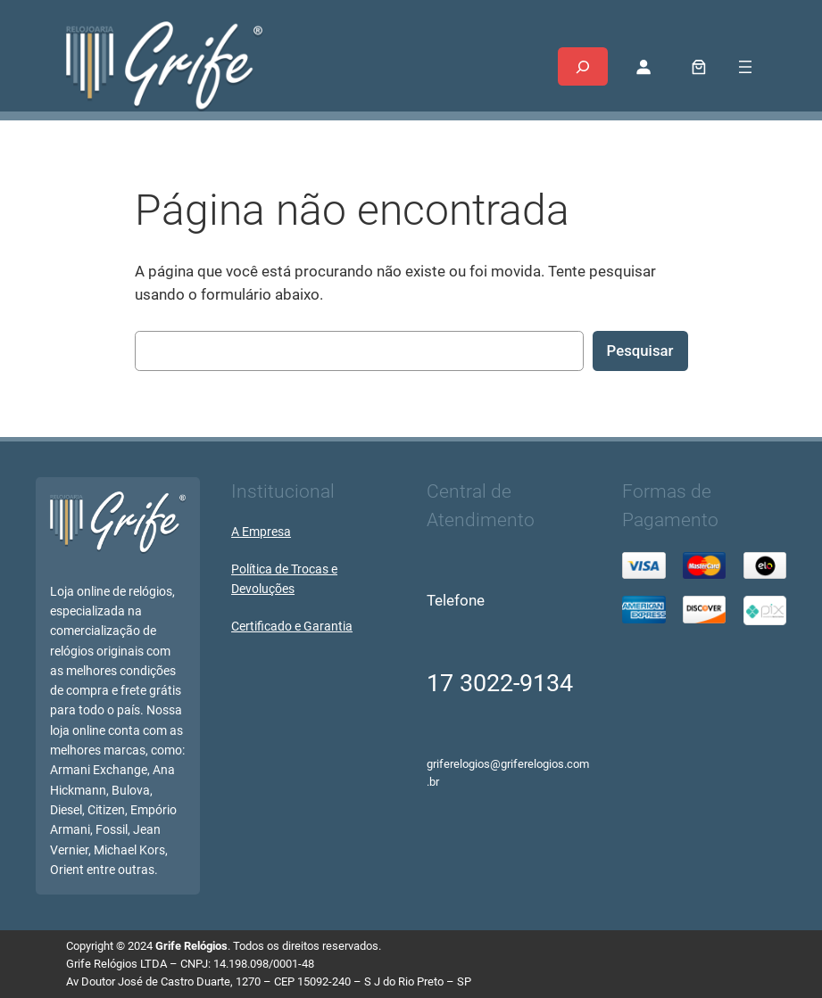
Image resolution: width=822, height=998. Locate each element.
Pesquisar (640, 350)
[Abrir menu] (745, 67)
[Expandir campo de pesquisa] (583, 66)
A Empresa (261, 532)
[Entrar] (643, 67)
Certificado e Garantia (292, 626)
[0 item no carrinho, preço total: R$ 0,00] (698, 66)
